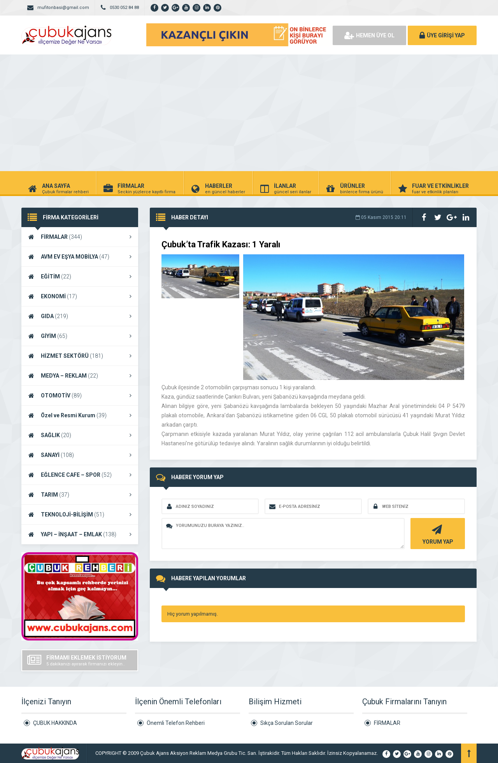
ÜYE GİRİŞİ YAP (442, 35)
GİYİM (79, 336)
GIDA (79, 316)
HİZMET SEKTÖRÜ (79, 356)
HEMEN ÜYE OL (369, 35)
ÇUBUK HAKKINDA (55, 723)
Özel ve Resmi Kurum (79, 415)
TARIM (79, 494)
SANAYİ (79, 455)
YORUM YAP (436, 534)
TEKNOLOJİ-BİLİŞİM (79, 514)
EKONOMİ (79, 296)
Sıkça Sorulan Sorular (286, 723)
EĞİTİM (79, 276)
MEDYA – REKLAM (79, 375)
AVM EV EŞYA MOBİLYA (79, 256)
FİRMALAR (79, 237)
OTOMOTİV (79, 395)
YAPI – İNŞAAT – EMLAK (79, 534)
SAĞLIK (79, 435)
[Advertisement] (249, 112)
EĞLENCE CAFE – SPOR (79, 475)
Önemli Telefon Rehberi (176, 723)
